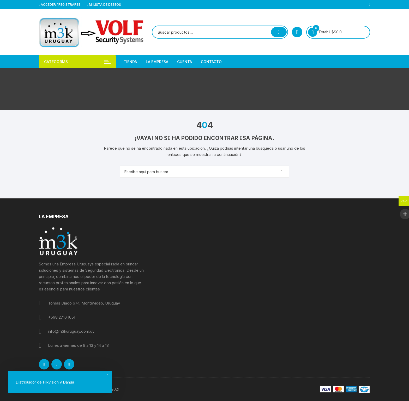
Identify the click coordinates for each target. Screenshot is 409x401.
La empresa (157, 61)
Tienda (130, 61)
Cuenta (184, 61)
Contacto (211, 61)
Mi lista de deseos (104, 5)
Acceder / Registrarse (59, 5)
